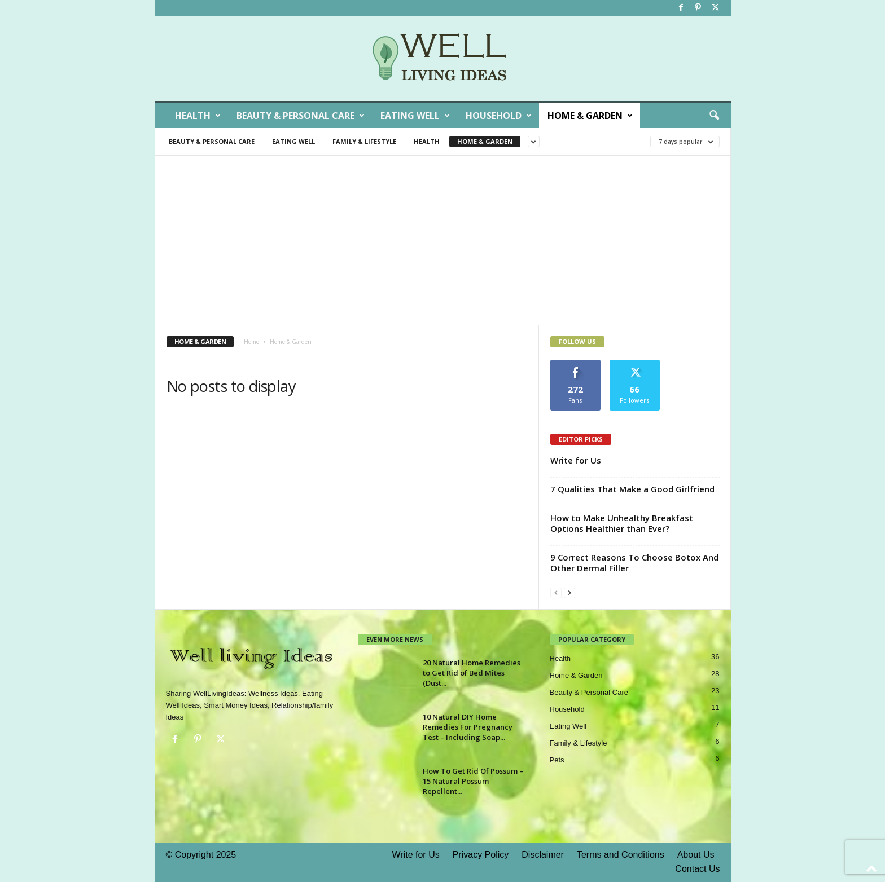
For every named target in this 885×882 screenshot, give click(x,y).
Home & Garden (590, 115)
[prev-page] (556, 592)
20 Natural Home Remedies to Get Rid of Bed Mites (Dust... (471, 673)
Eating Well (415, 115)
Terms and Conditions (620, 854)
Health (198, 115)
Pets (557, 760)
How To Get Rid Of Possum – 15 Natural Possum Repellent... (473, 781)
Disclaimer (543, 854)
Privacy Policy (481, 854)
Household (499, 115)
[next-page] (569, 592)
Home (251, 342)
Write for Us (575, 460)
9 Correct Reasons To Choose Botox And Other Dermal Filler (634, 563)
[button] (714, 115)
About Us (696, 854)
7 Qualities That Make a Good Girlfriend (632, 489)
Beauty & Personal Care (300, 115)
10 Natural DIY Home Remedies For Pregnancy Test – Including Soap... (467, 727)
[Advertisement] (443, 240)
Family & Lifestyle (364, 141)
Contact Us (697, 869)
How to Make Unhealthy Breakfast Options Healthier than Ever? (621, 523)
